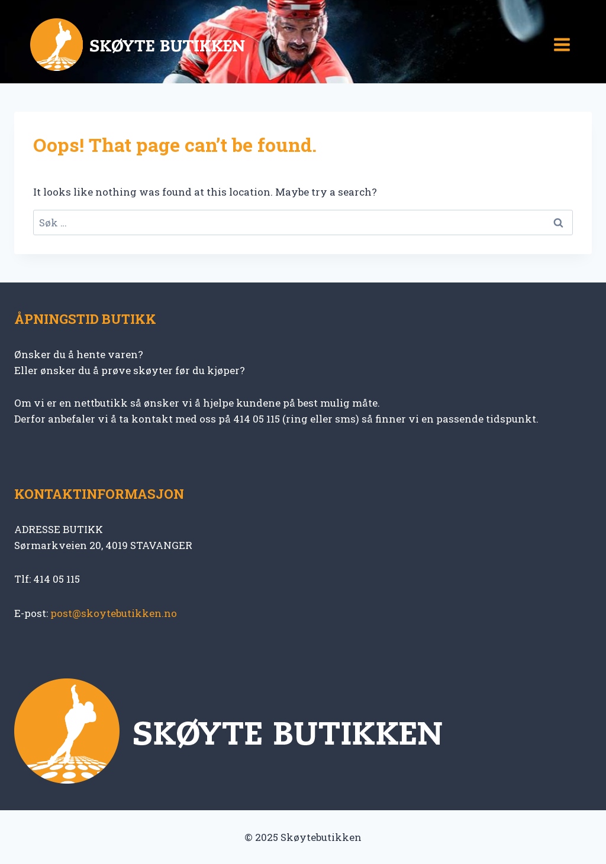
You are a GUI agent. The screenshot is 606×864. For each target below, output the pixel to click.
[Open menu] (561, 44)
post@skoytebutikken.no (113, 613)
